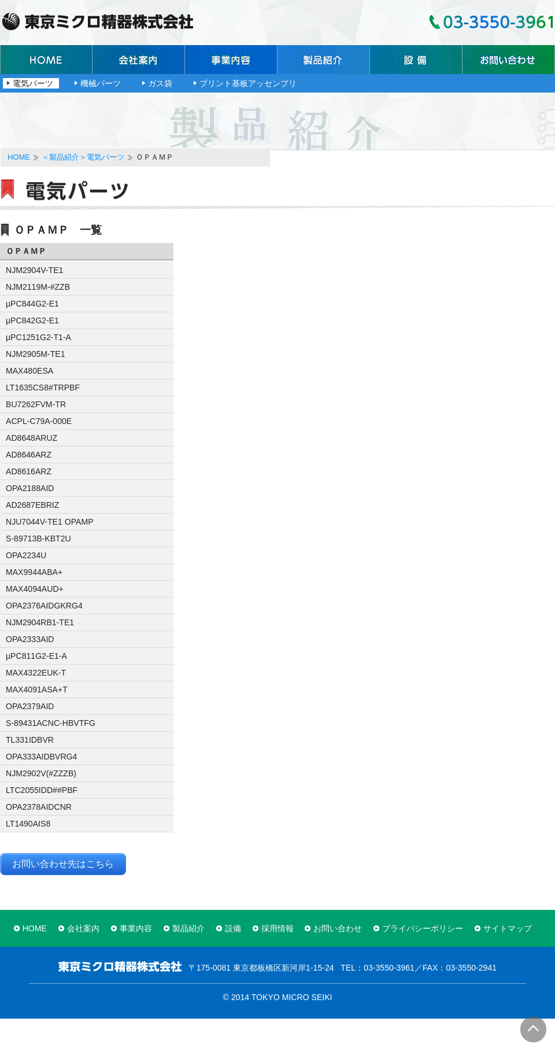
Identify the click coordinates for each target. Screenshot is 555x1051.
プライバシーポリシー (422, 928)
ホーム (46, 59)
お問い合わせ (508, 59)
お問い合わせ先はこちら (63, 864)
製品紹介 (324, 59)
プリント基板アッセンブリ (248, 83)
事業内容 (231, 59)
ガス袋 (160, 83)
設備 (416, 59)
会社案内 (138, 59)
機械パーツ (100, 83)
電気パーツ (33, 83)
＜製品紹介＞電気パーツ (83, 157)
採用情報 (277, 928)
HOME (19, 157)
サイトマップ (507, 928)
